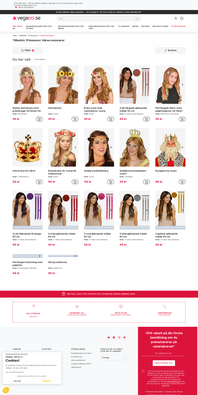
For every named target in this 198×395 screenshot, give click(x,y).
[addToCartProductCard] (39, 119)
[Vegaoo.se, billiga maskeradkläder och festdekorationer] (26, 337)
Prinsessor (33, 35)
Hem (15, 35)
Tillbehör (23, 35)
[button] (176, 18)
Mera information (26, 7)
